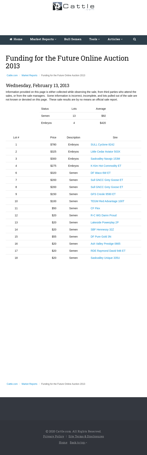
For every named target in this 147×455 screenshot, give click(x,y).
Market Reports (29, 75)
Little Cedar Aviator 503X (105, 151)
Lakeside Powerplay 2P (105, 222)
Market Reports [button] (43, 39)
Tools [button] (94, 39)
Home (16, 39)
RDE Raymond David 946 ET (108, 250)
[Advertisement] (74, 21)
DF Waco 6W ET (101, 172)
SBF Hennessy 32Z (102, 229)
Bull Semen (73, 39)
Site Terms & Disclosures (86, 436)
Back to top (78, 442)
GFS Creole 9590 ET (103, 194)
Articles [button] (115, 39)
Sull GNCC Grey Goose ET (107, 179)
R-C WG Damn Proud (104, 215)
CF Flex (95, 208)
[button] (134, 39)
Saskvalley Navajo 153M (105, 158)
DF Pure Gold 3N (101, 236)
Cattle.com (12, 75)
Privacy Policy (53, 436)
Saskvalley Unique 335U (105, 257)
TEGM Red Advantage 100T (107, 201)
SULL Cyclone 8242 (102, 144)
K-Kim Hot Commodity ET (106, 165)
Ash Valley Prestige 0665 (105, 243)
